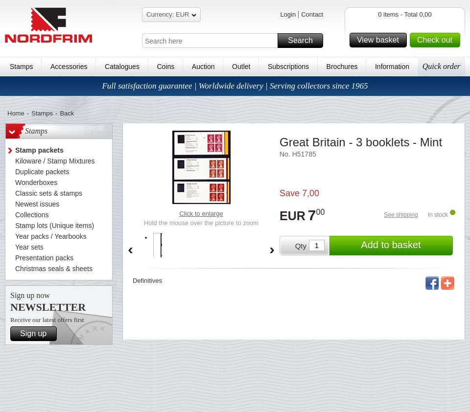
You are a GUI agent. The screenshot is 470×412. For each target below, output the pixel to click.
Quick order (441, 66)
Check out (437, 40)
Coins (165, 66)
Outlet (241, 66)
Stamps (21, 66)
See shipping (401, 214)
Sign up (37, 333)
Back (67, 113)
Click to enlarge (201, 213)
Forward (272, 251)
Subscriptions (288, 66)
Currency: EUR (171, 16)
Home (15, 113)
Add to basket (405, 245)
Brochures (342, 66)
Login (288, 14)
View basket (380, 40)
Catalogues (122, 66)
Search (304, 40)
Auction (203, 66)
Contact (312, 14)
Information (392, 66)
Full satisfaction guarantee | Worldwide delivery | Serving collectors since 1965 (235, 86)
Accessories (68, 66)
